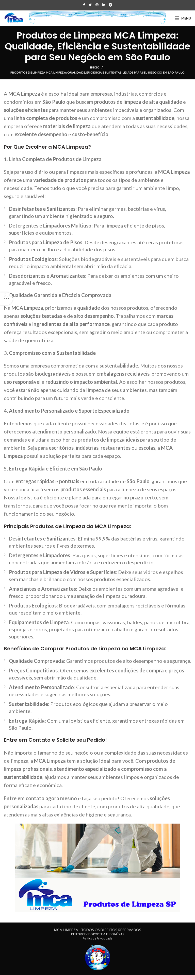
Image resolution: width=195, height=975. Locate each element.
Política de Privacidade (97, 938)
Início (95, 67)
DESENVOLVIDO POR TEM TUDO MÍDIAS (97, 934)
